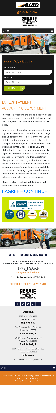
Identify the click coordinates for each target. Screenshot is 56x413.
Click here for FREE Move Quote (28, 284)
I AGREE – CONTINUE (24, 191)
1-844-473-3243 (28, 12)
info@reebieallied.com (28, 272)
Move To (8, 77)
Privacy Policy (20, 381)
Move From (9, 68)
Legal (30, 381)
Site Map (37, 381)
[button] (6, 30)
